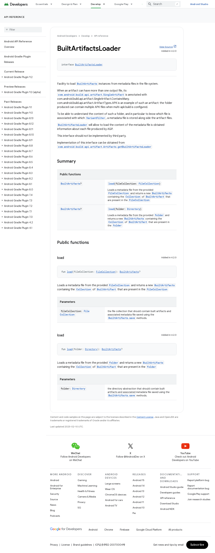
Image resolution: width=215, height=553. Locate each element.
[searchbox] (23, 29)
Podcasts (55, 515)
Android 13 (138, 491)
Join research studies (198, 499)
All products (175, 529)
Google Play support (198, 493)
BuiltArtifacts (87, 83)
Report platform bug (198, 480)
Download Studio (169, 503)
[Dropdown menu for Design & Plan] (82, 4)
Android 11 (138, 502)
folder (159, 215)
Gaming (82, 480)
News (53, 504)
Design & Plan (69, 4)
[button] (22, 77)
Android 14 (139, 485)
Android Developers (67, 35)
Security (54, 493)
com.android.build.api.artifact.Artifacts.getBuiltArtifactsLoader (104, 146)
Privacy (81, 502)
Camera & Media (87, 496)
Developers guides (170, 492)
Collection (133, 196)
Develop (85, 35)
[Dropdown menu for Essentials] (52, 4)
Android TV (111, 505)
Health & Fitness (86, 491)
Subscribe (197, 544)
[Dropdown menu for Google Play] (133, 4)
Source (54, 499)
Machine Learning (87, 485)
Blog (52, 510)
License (65, 544)
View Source (166, 46)
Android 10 (139, 507)
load (111, 183)
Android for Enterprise (56, 487)
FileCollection (149, 183)
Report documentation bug (198, 487)
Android (54, 480)
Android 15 (138, 480)
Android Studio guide (171, 487)
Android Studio (199, 4)
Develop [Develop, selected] (96, 4)
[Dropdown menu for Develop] (105, 4)
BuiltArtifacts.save (121, 318)
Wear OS (110, 489)
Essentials (42, 4)
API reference (14, 17)
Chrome (108, 529)
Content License (144, 417)
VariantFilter (95, 118)
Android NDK (167, 509)
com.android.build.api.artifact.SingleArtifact (91, 94)
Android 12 (138, 496)
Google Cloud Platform (149, 529)
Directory (133, 209)
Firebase (124, 529)
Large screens (112, 483)
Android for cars (114, 500)
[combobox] (163, 4)
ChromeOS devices (115, 494)
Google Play (121, 4)
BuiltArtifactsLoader (89, 64)
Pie (134, 513)
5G (79, 507)
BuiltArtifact (155, 196)
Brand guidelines (82, 544)
